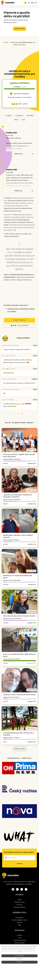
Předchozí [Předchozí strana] (16, 414)
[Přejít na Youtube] (21, 889)
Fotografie (19, 115)
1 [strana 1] (18, 413)
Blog (19, 925)
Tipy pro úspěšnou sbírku (19, 920)
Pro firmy (19, 905)
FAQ (23, 119)
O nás (19, 938)
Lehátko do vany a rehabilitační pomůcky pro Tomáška (21, 310)
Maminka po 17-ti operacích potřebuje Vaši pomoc (17, 576)
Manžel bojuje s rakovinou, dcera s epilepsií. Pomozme (18, 536)
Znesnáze (19, 930)
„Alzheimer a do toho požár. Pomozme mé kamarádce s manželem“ (17, 496)
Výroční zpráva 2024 (19, 940)
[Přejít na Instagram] (17, 889)
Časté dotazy (19, 917)
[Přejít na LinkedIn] (26, 889)
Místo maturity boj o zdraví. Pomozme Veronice (19, 616)
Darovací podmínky (19, 907)
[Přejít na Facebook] (13, 889)
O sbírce (8, 115)
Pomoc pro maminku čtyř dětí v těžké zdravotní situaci (19, 655)
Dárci (16, 119)
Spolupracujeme (19, 943)
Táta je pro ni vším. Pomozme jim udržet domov (19, 695)
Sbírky (19, 900)
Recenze (19, 922)
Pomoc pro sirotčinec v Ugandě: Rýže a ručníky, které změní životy (19, 455)
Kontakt (19, 935)
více (19, 951)
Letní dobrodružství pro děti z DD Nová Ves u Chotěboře (18, 734)
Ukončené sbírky (19, 902)
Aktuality (30, 115)
